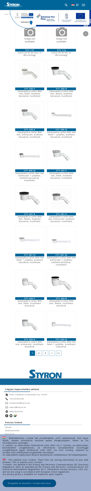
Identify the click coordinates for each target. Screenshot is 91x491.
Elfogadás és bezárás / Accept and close (29, 483)
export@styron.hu (15, 407)
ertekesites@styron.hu (17, 403)
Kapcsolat (9, 434)
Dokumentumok (12, 431)
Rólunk (8, 427)
